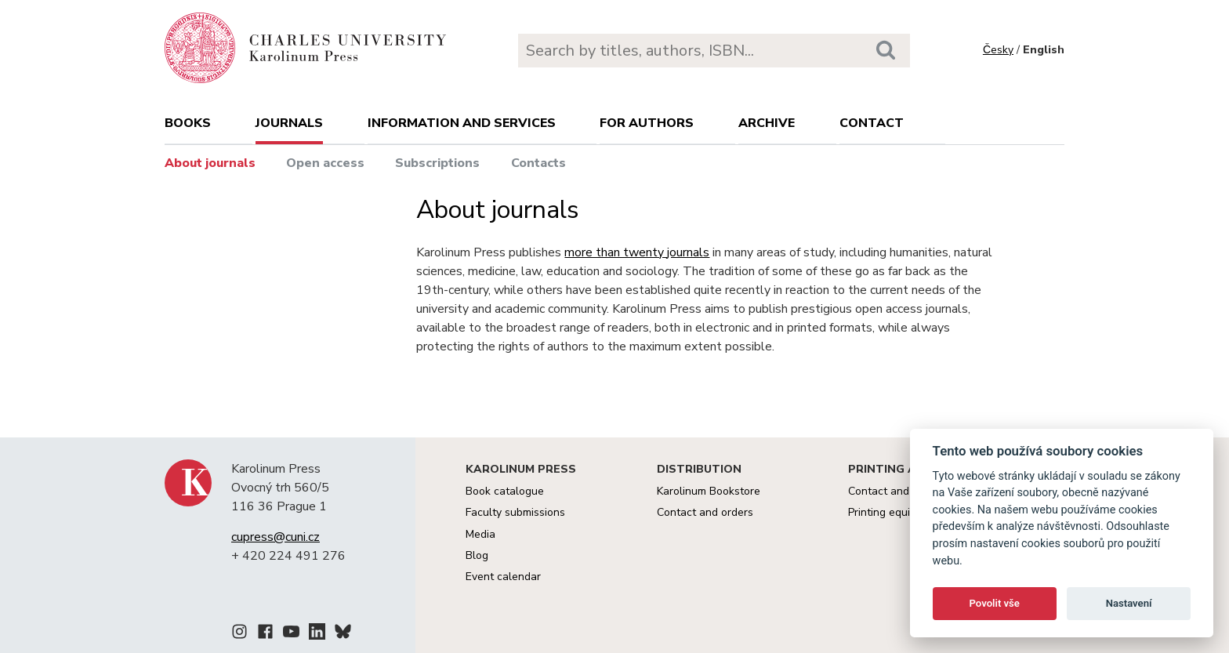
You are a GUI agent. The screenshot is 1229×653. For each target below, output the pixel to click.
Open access (325, 163)
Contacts (538, 163)
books (188, 123)
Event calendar (503, 576)
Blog (477, 555)
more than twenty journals (636, 252)
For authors (647, 123)
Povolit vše (995, 603)
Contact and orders (705, 512)
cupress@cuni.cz (275, 537)
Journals (289, 123)
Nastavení (1129, 603)
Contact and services (900, 491)
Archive (766, 123)
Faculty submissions (515, 512)
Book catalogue (505, 491)
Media (480, 534)
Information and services (462, 123)
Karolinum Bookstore (708, 491)
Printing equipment (894, 512)
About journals (210, 163)
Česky (998, 49)
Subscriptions (437, 163)
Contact (871, 123)
